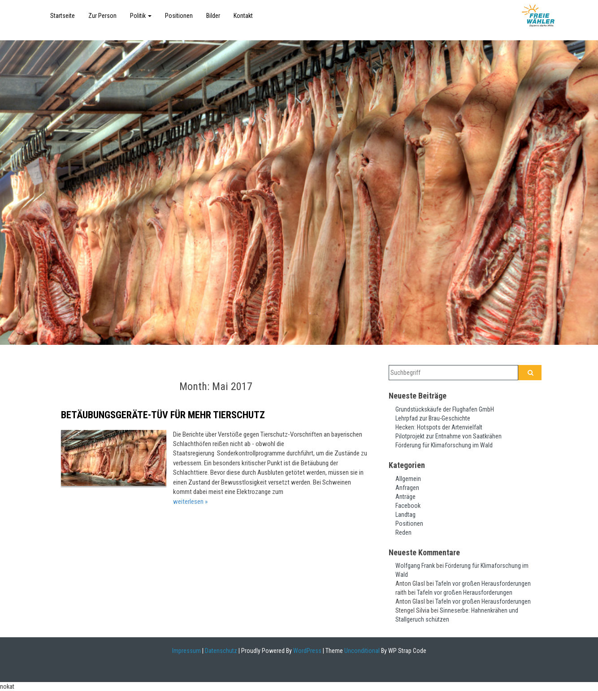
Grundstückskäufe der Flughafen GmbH (444, 409)
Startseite (62, 15)
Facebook (407, 505)
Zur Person (102, 15)
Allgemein (408, 478)
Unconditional (361, 650)
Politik (141, 15)
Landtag (405, 514)
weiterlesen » (190, 502)
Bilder (213, 15)
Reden (403, 532)
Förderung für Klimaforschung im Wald (444, 445)
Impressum (186, 650)
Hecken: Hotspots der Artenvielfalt (438, 427)
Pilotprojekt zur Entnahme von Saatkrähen (448, 436)
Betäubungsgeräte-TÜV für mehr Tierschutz (163, 415)
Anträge (405, 496)
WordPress (306, 650)
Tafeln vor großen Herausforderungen (483, 583)
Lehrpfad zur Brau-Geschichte (432, 418)
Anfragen (407, 487)
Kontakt (243, 15)
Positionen (179, 15)
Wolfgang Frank (415, 565)
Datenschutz (221, 650)
